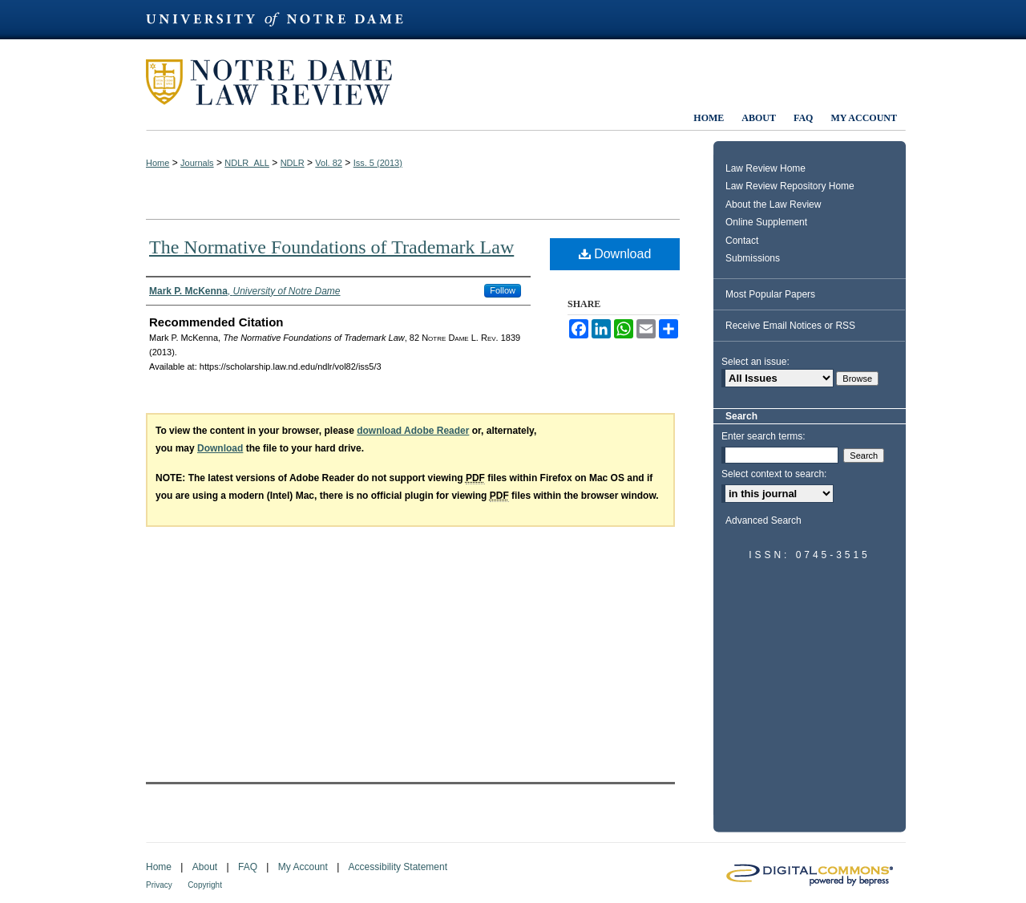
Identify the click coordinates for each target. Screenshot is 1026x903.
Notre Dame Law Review (280, 82)
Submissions (752, 258)
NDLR (293, 163)
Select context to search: (773, 474)
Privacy (159, 885)
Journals (197, 163)
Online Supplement (766, 222)
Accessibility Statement (398, 867)
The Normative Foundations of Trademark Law (331, 247)
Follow (502, 290)
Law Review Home (765, 168)
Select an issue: (755, 361)
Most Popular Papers (770, 294)
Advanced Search (763, 520)
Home (157, 163)
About (204, 867)
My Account (303, 867)
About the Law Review (773, 204)
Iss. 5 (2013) (377, 163)
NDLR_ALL (246, 163)
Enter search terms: (763, 436)
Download (615, 254)
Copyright (205, 885)
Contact (741, 240)
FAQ (247, 867)
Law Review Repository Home (789, 186)
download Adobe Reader (413, 430)
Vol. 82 (328, 163)
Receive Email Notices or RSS (790, 325)
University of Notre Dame (282, 19)
